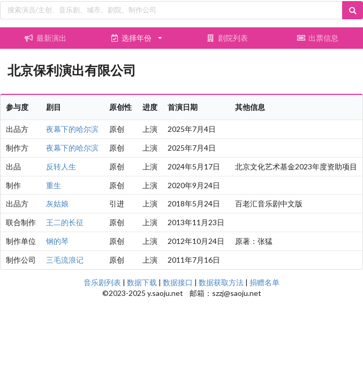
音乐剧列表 (102, 282)
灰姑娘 (57, 203)
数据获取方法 (221, 282)
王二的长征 (65, 222)
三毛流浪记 (65, 259)
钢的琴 (57, 241)
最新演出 (45, 37)
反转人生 (61, 166)
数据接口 (178, 282)
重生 (53, 185)
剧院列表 (227, 37)
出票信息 (317, 37)
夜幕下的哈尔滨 (72, 128)
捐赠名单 (264, 282)
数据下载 (142, 282)
